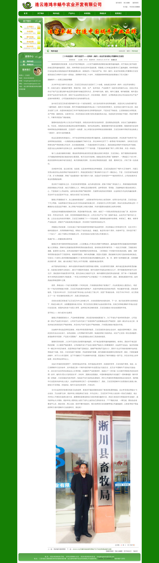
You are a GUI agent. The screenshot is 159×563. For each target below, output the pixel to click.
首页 (128, 51)
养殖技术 (103, 13)
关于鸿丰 (40, 13)
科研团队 (87, 13)
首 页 (25, 13)
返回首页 (136, 3)
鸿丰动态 (56, 13)
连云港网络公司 (109, 559)
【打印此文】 (127, 551)
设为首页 (119, 3)
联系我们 (118, 13)
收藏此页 (114, 60)
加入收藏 (127, 3)
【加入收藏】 (118, 551)
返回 (135, 551)
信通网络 (100, 559)
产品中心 (71, 13)
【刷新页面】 (109, 551)
